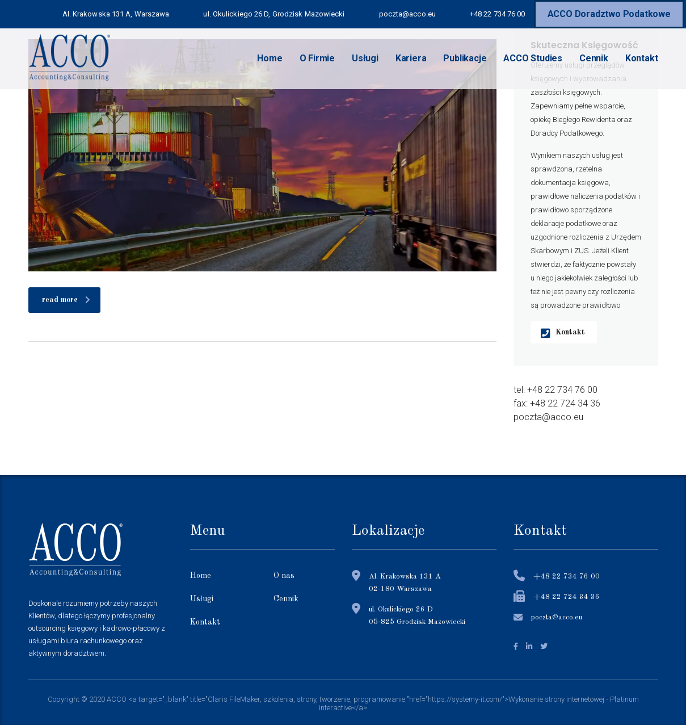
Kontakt (641, 58)
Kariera (411, 58)
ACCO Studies (532, 58)
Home (269, 58)
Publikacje (464, 58)
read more (66, 300)
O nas (283, 576)
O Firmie (317, 58)
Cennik (593, 58)
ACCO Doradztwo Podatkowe (609, 14)
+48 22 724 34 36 (566, 597)
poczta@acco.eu (556, 617)
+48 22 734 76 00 (566, 576)
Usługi (365, 58)
